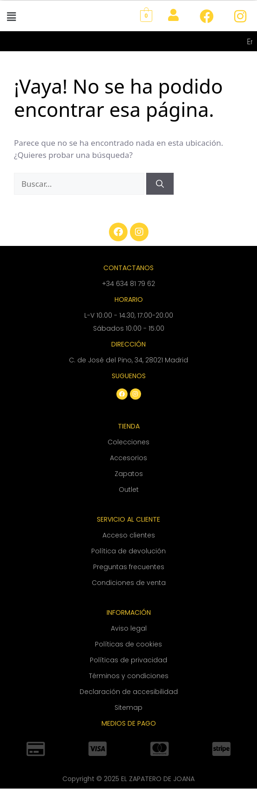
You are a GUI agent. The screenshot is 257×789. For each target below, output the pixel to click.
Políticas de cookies (128, 644)
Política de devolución (128, 551)
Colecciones (128, 442)
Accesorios (128, 458)
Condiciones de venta (129, 582)
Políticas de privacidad (128, 660)
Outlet (129, 489)
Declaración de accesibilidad (129, 691)
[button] (11, 16)
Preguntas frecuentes (128, 566)
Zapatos (129, 473)
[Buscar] (160, 184)
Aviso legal (129, 628)
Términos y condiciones (129, 675)
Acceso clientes (128, 535)
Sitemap (128, 707)
